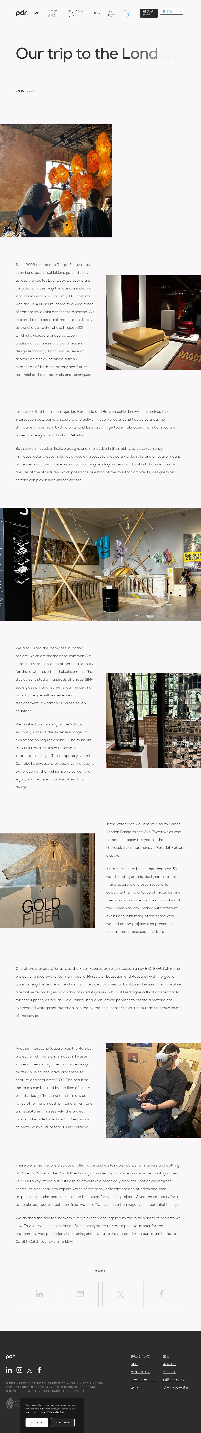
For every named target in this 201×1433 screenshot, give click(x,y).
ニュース (169, 1372)
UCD (96, 13)
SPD (36, 13)
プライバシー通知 (176, 1387)
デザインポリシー (143, 1380)
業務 (166, 1356)
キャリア (169, 1364)
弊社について (140, 1356)
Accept (37, 1422)
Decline (62, 1422)
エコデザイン (140, 1372)
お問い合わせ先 (174, 1380)
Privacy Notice (56, 1412)
